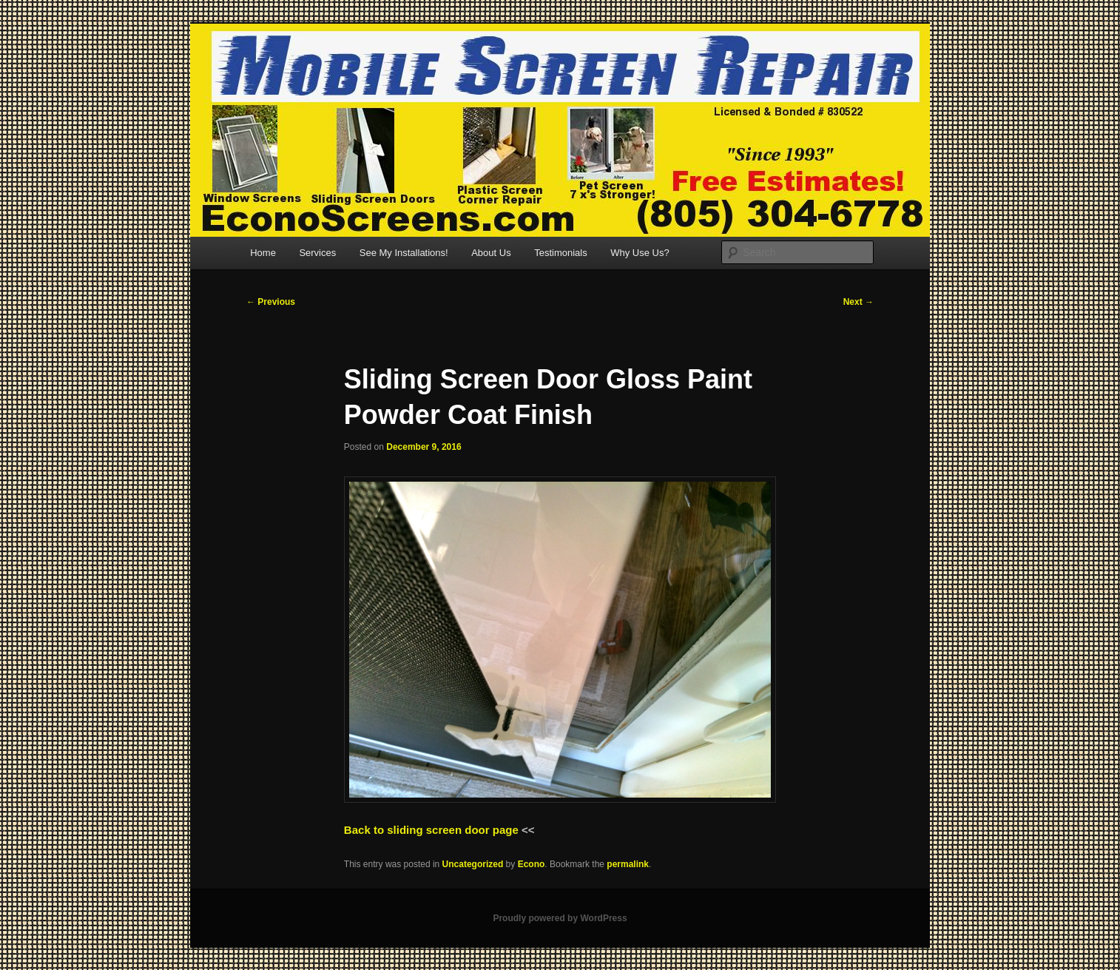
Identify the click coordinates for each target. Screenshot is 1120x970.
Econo (531, 864)
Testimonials (560, 252)
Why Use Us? (639, 252)
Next (858, 302)
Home (263, 252)
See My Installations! (404, 252)
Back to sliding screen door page (431, 830)
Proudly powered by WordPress (560, 918)
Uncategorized (473, 864)
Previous (270, 302)
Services (317, 252)
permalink (628, 864)
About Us (490, 252)
